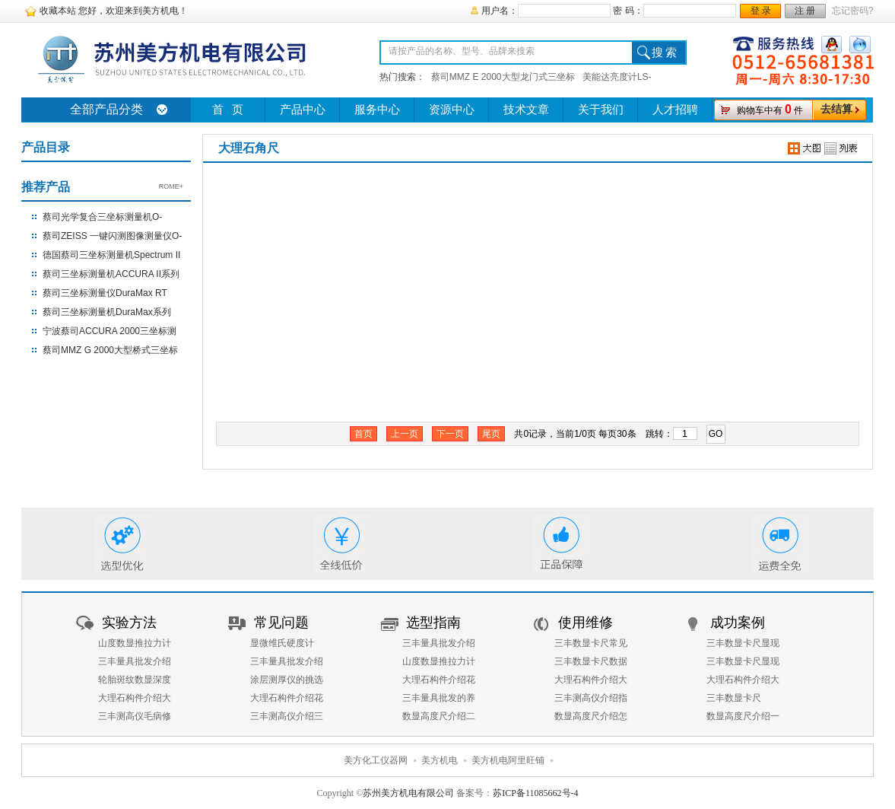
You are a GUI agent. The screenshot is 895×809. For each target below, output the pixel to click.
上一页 (404, 433)
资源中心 (451, 110)
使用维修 (585, 622)
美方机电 (439, 760)
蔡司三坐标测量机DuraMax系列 (107, 312)
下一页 (450, 433)
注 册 (805, 10)
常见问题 (281, 622)
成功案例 (737, 622)
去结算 (836, 109)
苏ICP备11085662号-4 (535, 793)
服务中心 (377, 110)
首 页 (227, 110)
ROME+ (171, 186)
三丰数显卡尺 (733, 698)
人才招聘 (675, 110)
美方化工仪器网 (376, 760)
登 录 (761, 10)
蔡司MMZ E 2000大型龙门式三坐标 (503, 77)
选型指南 (433, 622)
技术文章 (526, 110)
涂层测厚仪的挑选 (286, 679)
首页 (363, 433)
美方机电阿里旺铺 (507, 760)
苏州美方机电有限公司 (408, 793)
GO (716, 433)
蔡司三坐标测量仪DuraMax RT (105, 293)
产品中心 (302, 110)
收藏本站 (58, 10)
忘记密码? (853, 10)
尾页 (491, 433)
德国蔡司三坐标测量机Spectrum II (111, 255)
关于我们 (601, 110)
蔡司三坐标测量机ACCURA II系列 (111, 274)
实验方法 (129, 622)
